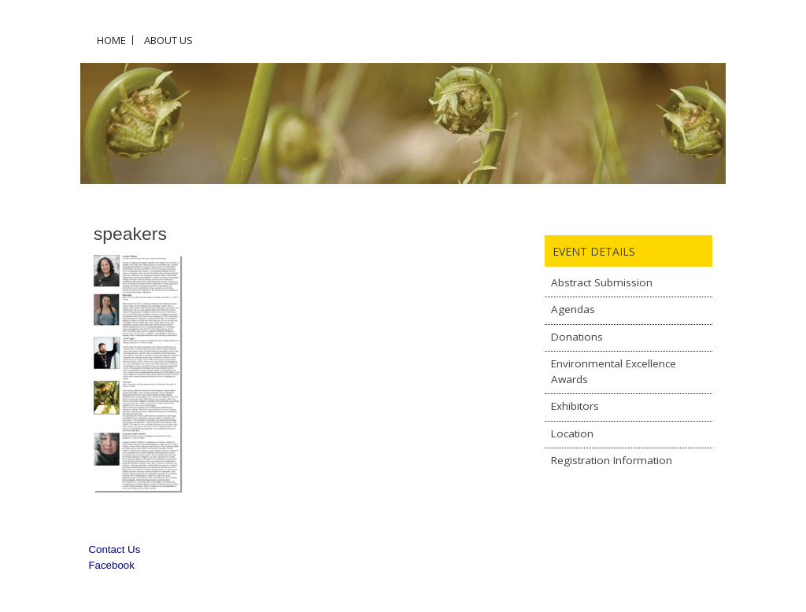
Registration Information (611, 460)
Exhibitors (575, 406)
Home (111, 40)
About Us (168, 40)
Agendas (573, 309)
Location (572, 433)
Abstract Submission (602, 282)
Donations (577, 337)
